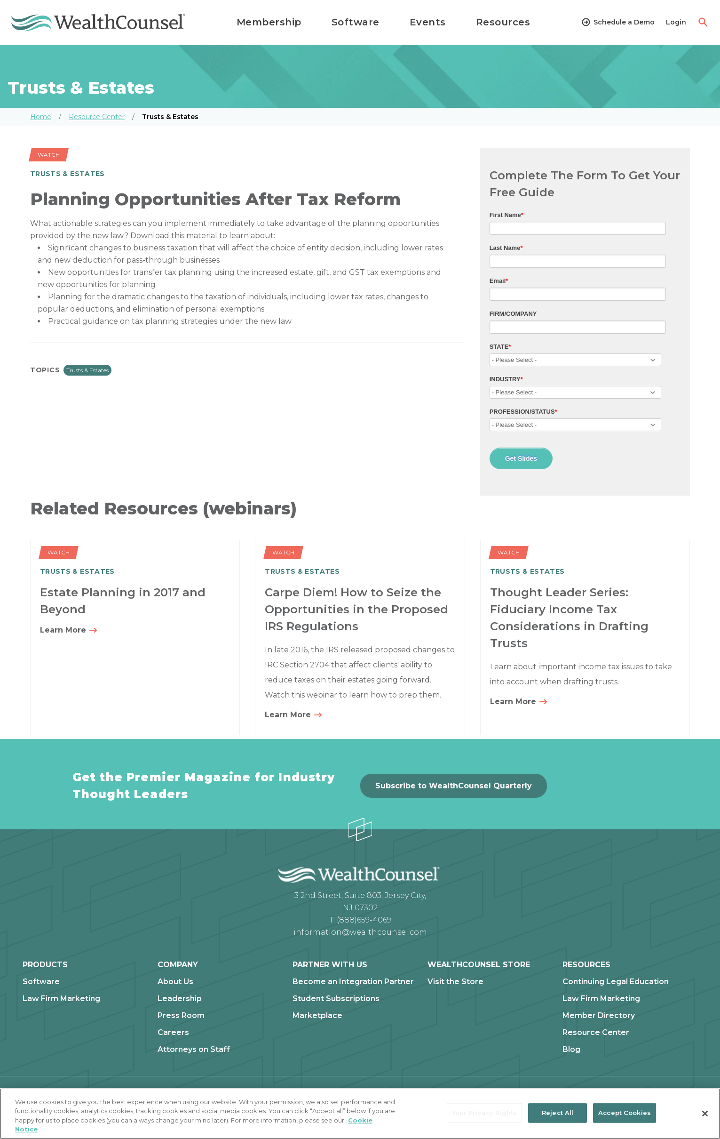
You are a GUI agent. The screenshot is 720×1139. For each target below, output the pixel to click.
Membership (269, 22)
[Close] (705, 1113)
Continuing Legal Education (615, 982)
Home (40, 116)
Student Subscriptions (336, 999)
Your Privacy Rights (484, 1112)
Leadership (180, 999)
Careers (173, 1032)
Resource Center (97, 116)
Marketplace (317, 1015)
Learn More (69, 630)
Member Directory (598, 1015)
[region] (360, 1113)
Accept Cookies (624, 1112)
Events (428, 22)
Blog (571, 1049)
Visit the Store (455, 982)
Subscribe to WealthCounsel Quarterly (453, 785)
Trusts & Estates (87, 370)
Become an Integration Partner (353, 982)
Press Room (181, 1015)
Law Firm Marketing (61, 999)
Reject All (557, 1112)
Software (356, 22)
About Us (175, 982)
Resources (503, 22)
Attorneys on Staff (194, 1049)
